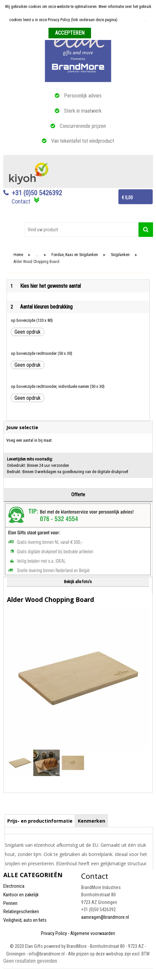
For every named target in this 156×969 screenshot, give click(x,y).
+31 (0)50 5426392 (37, 193)
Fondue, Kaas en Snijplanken (74, 255)
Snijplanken (120, 255)
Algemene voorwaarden (92, 933)
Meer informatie (132, 20)
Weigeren (101, 33)
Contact (21, 201)
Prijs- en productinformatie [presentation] (40, 821)
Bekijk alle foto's (78, 581)
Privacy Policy (54, 933)
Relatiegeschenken (21, 911)
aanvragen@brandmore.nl (105, 917)
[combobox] (82, 229)
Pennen (10, 903)
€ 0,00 (127, 197)
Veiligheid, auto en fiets (25, 920)
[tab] (40, 820)
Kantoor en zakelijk (21, 894)
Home (18, 255)
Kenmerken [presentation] (91, 821)
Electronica (13, 886)
